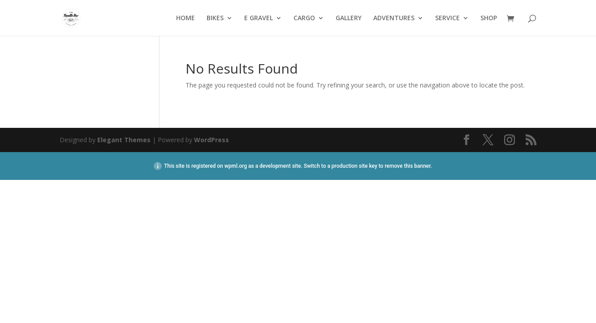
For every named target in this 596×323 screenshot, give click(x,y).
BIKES (215, 18)
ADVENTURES (394, 18)
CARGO (304, 18)
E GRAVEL (258, 18)
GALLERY (349, 18)
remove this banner (407, 166)
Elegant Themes (124, 139)
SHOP (488, 18)
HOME (185, 18)
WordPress (211, 139)
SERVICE (447, 18)
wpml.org (236, 166)
